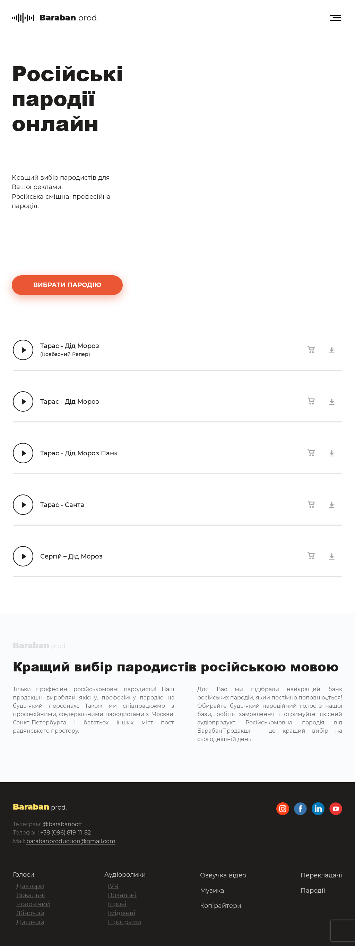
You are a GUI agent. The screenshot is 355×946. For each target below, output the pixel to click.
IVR (113, 886)
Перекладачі (321, 875)
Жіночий (30, 913)
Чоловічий (33, 904)
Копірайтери (220, 906)
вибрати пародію (67, 285)
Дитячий (30, 922)
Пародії (313, 890)
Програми (124, 922)
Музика (212, 890)
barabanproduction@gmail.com (70, 841)
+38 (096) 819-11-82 (65, 832)
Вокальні (30, 895)
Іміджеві (121, 913)
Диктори (30, 886)
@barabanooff (62, 824)
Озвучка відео (223, 875)
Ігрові (117, 904)
